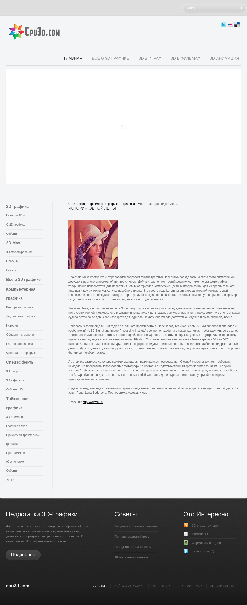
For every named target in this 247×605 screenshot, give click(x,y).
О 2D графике (15, 224)
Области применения (21, 334)
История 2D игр (16, 215)
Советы (11, 270)
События (12, 233)
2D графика (17, 206)
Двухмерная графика (20, 316)
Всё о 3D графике (23, 279)
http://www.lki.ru (93, 402)
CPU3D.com (76, 204)
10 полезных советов (131, 557)
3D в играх (13, 371)
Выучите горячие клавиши (135, 526)
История (12, 325)
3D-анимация (15, 417)
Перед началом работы (133, 547)
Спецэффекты (20, 362)
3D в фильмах (16, 380)
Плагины (12, 261)
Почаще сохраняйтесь (132, 536)
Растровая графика (19, 344)
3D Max (13, 243)
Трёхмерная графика (103, 204)
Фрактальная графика (21, 353)
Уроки (10, 480)
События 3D (14, 389)
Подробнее (23, 554)
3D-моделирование (19, 252)
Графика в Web (16, 426)
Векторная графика (19, 307)
